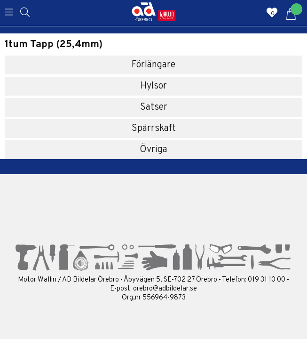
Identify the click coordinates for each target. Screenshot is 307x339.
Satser (153, 107)
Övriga (153, 150)
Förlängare (153, 65)
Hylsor (154, 86)
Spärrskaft (154, 128)
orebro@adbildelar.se (165, 288)
